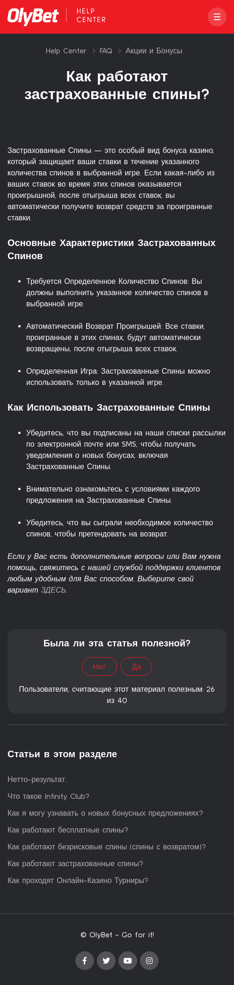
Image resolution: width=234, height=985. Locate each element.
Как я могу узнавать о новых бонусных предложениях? (105, 813)
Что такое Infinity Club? (48, 796)
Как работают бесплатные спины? (67, 830)
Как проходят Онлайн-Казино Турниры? (77, 880)
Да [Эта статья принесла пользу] (136, 666)
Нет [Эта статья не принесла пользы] (99, 666)
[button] (217, 16)
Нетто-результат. (36, 779)
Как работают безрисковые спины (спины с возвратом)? (106, 846)
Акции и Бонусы (153, 50)
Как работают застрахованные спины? (75, 863)
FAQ (106, 50)
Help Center (66, 50)
